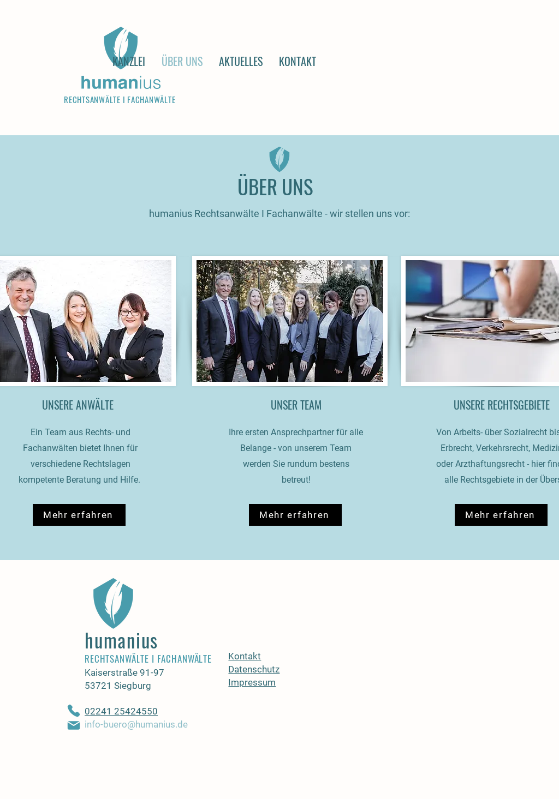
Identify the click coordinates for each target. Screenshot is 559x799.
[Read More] (276, 112)
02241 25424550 (121, 711)
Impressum (252, 682)
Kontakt (244, 656)
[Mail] (74, 725)
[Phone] (74, 711)
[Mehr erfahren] (79, 515)
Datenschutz (254, 669)
